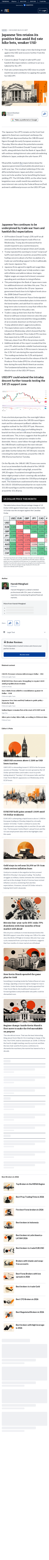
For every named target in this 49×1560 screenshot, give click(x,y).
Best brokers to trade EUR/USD (30, 1248)
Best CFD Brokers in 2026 (27, 1299)
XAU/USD (23, 1)
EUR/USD (33, 1)
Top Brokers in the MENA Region (30, 1184)
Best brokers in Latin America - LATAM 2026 (29, 1236)
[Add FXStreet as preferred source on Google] (24, 120)
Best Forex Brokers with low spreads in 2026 (28, 1275)
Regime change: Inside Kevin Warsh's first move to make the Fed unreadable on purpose (23, 1028)
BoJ (21, 163)
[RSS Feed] (17, 623)
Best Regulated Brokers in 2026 (30, 1312)
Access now (24, 654)
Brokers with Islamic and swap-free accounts (29, 1262)
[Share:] (44, 113)
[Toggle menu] (2, 10)
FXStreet (10, 115)
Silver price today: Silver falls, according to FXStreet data (24, 717)
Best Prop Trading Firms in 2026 (30, 1197)
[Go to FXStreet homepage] (7, 10)
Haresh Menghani (13, 113)
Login (42, 10)
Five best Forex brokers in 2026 (29, 1209)
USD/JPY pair (11, 478)
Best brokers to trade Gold (28, 1286)
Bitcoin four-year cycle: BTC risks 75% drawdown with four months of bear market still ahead (23, 926)
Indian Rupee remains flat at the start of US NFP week (23, 710)
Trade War (43, 1)
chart (23, 429)
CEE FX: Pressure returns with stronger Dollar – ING (22, 674)
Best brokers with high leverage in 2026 (30, 1326)
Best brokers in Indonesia (27, 1222)
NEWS (4, 30)
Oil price (13, 1)
